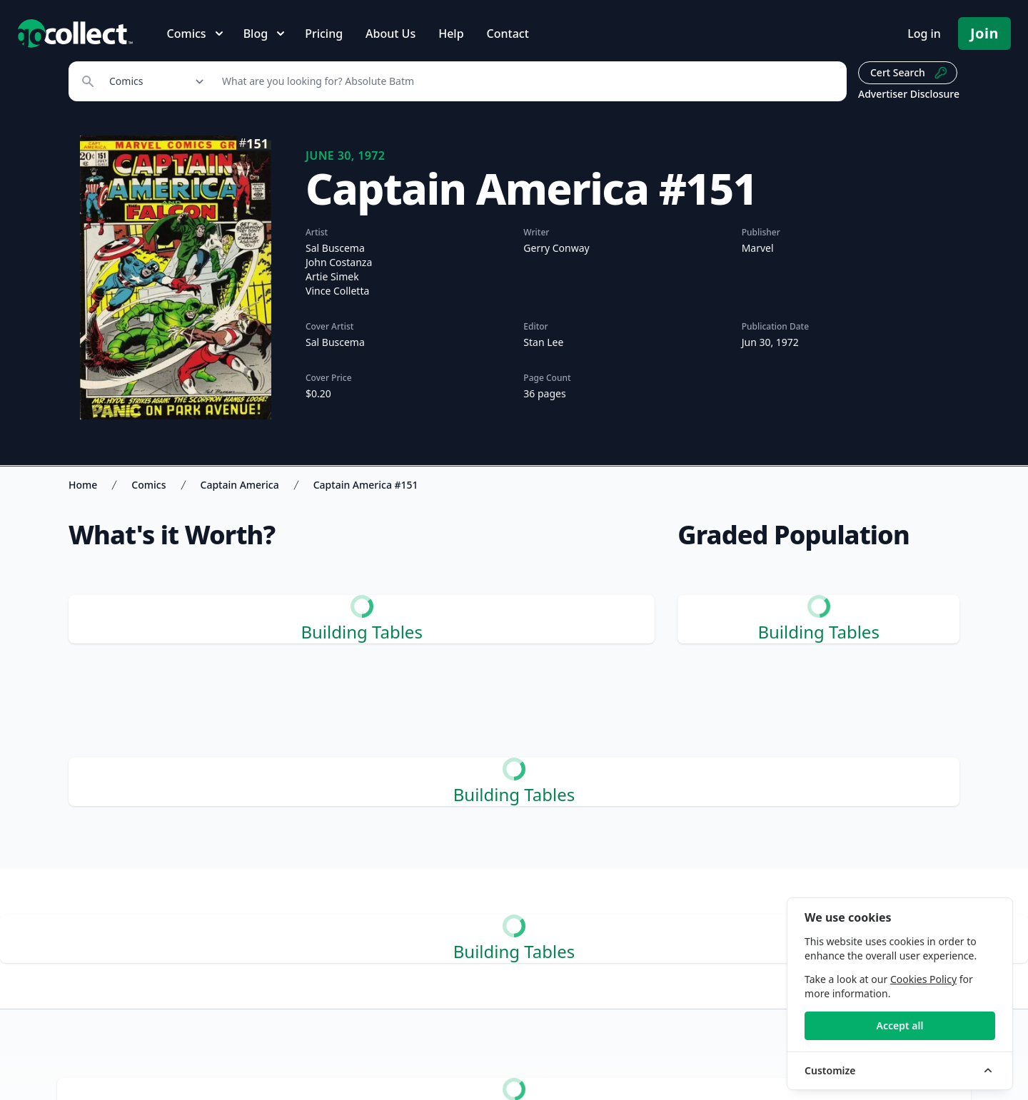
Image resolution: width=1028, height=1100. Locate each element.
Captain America (240, 485)
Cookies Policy (923, 979)
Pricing (324, 33)
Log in (924, 33)
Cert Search (909, 73)
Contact (508, 33)
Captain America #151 (365, 485)
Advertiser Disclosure (908, 94)
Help (450, 33)
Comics (148, 485)
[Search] (526, 81)
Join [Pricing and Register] (984, 33)
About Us (390, 33)
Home (83, 485)
